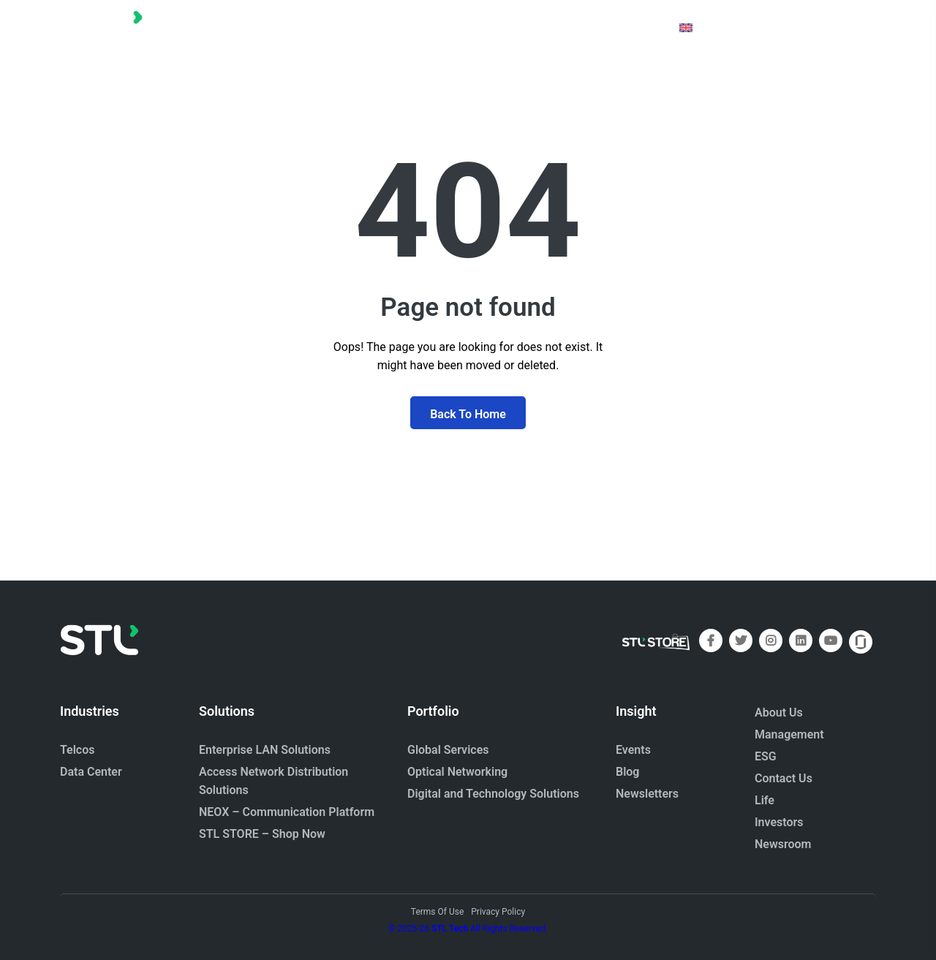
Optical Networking (457, 772)
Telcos (77, 750)
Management (789, 734)
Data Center (91, 772)
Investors (779, 822)
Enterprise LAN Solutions (265, 750)
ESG (766, 756)
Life (764, 800)
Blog (627, 772)
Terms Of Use (437, 912)
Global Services (447, 750)
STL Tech (449, 928)
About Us (779, 712)
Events (633, 750)
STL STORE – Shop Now (262, 834)
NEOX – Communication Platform (286, 812)
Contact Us (783, 778)
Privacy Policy (498, 912)
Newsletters (647, 794)
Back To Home (468, 414)
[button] (242, 27)
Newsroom (783, 844)
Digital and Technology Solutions (493, 794)
